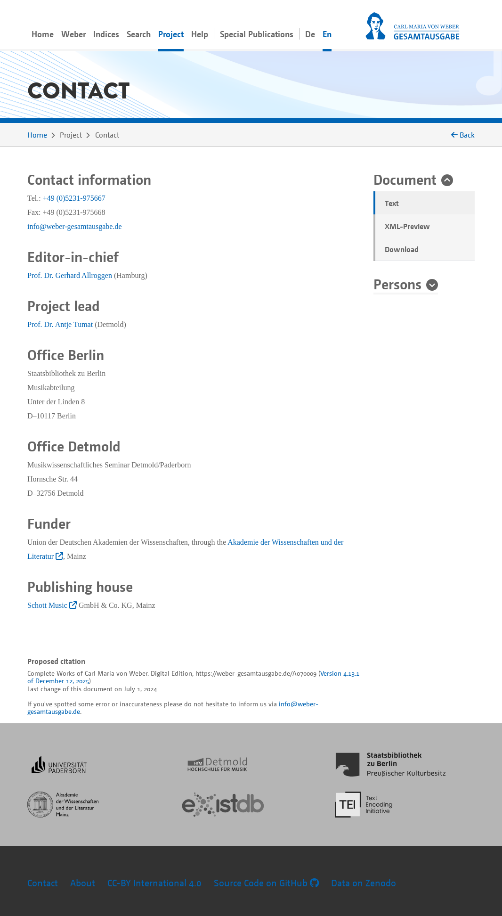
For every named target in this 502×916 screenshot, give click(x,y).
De (310, 34)
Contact (42, 883)
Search (139, 34)
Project (171, 34)
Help (199, 34)
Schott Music (52, 605)
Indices (106, 34)
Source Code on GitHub (266, 883)
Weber (73, 34)
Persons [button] (397, 284)
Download (402, 249)
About (82, 883)
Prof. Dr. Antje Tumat (60, 324)
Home (43, 34)
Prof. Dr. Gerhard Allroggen (69, 275)
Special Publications (256, 34)
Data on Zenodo (363, 883)
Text (392, 203)
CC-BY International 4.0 (154, 883)
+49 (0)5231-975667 (74, 198)
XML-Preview (407, 226)
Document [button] (405, 179)
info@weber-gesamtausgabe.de (74, 226)
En (327, 34)
